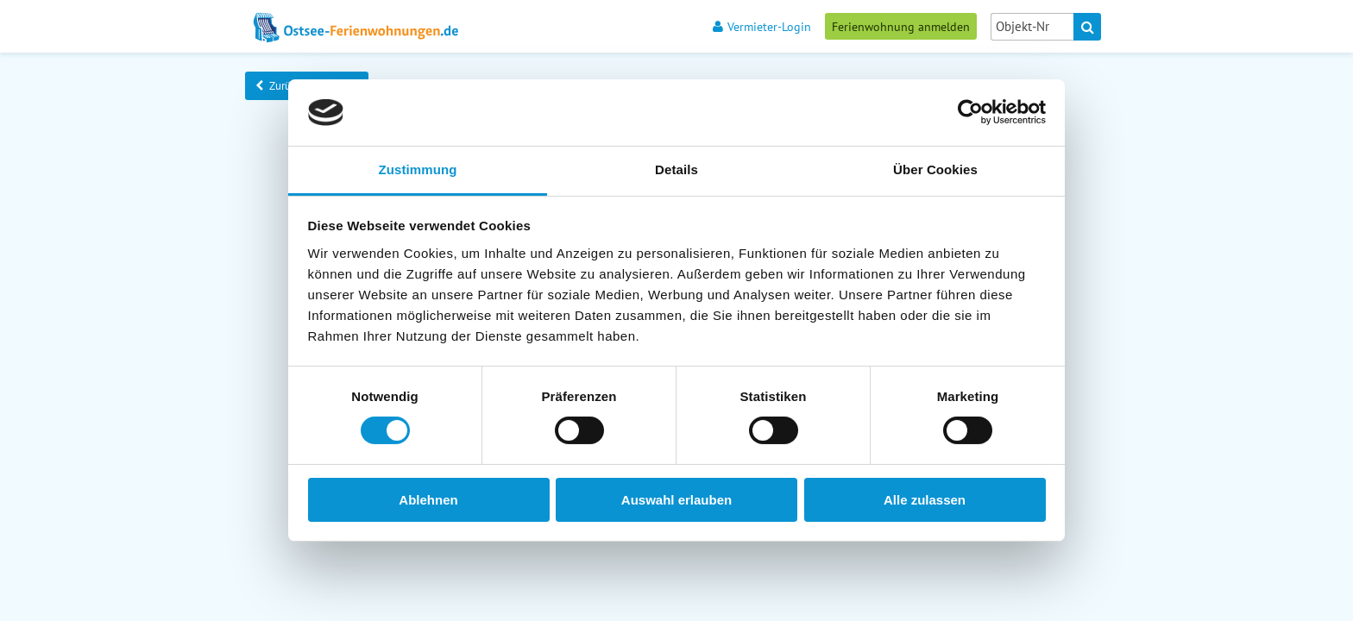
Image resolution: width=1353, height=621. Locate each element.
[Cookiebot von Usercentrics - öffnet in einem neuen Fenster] (970, 112)
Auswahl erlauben (676, 499)
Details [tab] (676, 169)
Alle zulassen (925, 499)
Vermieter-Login (762, 26)
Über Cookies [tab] (935, 169)
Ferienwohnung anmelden (901, 26)
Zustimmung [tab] (418, 169)
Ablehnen (428, 499)
